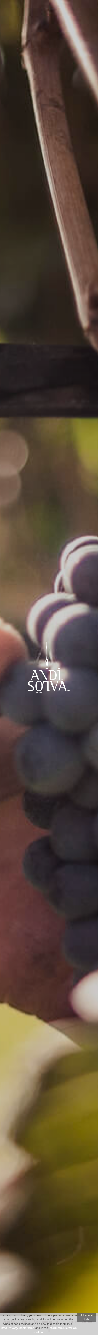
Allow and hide (86, 1317)
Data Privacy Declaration (17, 1328)
